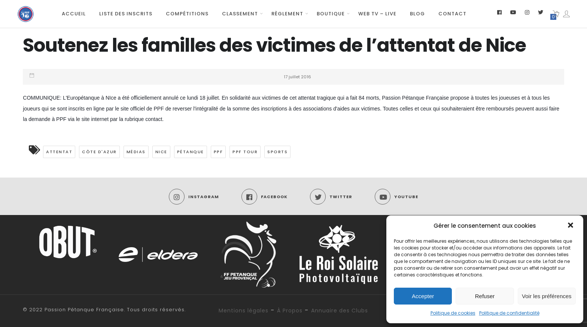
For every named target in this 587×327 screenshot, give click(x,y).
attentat (59, 152)
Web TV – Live (377, 13)
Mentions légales (243, 310)
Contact (452, 13)
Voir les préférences (547, 296)
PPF (218, 152)
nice (161, 152)
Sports (277, 152)
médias (136, 152)
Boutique (331, 13)
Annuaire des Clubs (339, 310)
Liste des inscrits (125, 13)
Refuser (485, 296)
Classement (240, 13)
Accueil (74, 13)
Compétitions (187, 13)
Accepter (423, 296)
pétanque (190, 152)
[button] (571, 225)
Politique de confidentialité (509, 313)
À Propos (289, 310)
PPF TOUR (245, 152)
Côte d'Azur (99, 152)
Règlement (287, 13)
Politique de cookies (453, 313)
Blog (417, 13)
